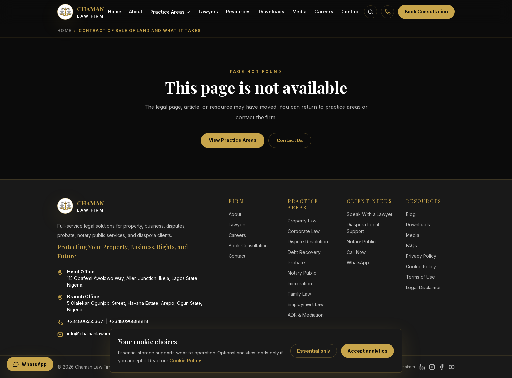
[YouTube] (452, 367)
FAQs (411, 245)
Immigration (300, 283)
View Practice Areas (233, 140)
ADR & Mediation (306, 315)
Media (299, 11)
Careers (323, 11)
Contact (350, 11)
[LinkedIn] (422, 367)
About (135, 11)
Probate (296, 262)
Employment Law (306, 304)
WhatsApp (358, 262)
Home (114, 11)
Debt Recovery (304, 252)
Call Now (356, 252)
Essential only (313, 350)
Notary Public (302, 273)
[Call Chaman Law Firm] (387, 11)
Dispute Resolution (308, 241)
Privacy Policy (421, 256)
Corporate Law (304, 231)
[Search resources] (370, 11)
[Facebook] (442, 367)
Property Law (302, 220)
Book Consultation (426, 11)
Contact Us (290, 140)
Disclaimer (405, 366)
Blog (411, 214)
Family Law (299, 294)
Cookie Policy (185, 360)
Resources (238, 11)
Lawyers (208, 11)
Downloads (271, 11)
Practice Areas (170, 12)
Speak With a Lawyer (369, 214)
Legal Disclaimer (423, 287)
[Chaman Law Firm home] (80, 12)
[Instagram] (432, 367)
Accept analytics (367, 350)
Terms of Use (420, 277)
